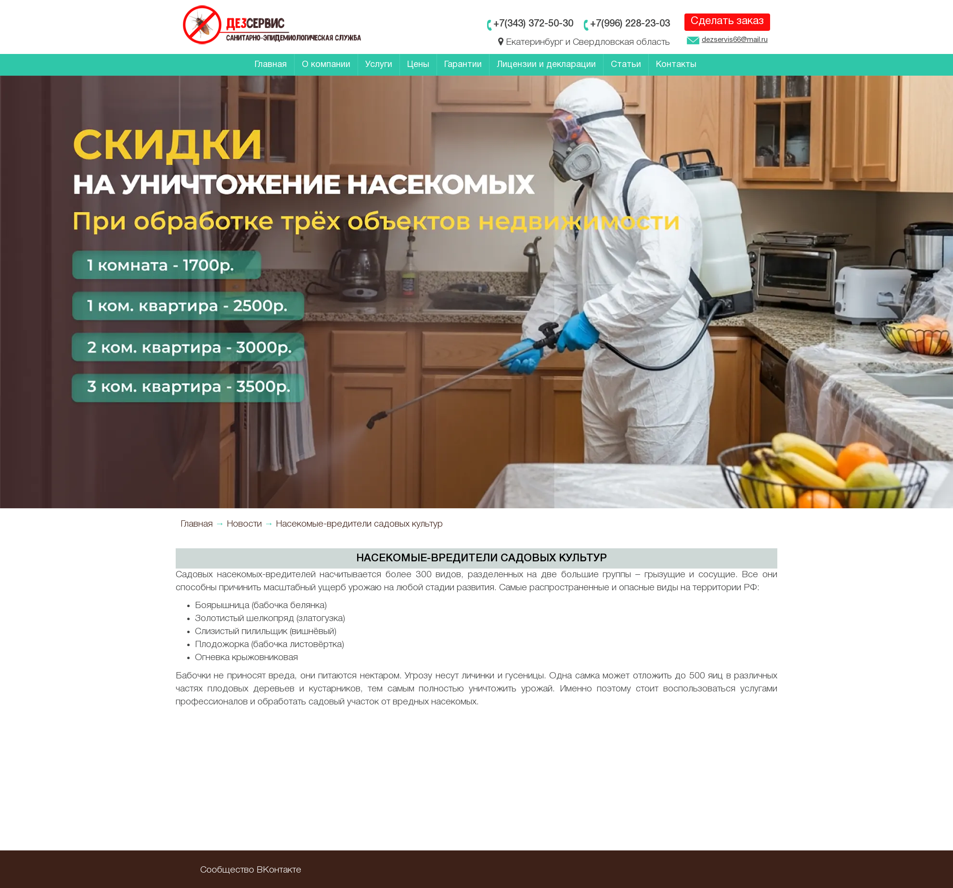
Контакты (676, 65)
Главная (271, 65)
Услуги (378, 65)
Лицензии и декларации (546, 65)
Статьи (626, 65)
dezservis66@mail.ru (727, 41)
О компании (326, 65)
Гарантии (463, 65)
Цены (418, 65)
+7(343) (533, 24)
